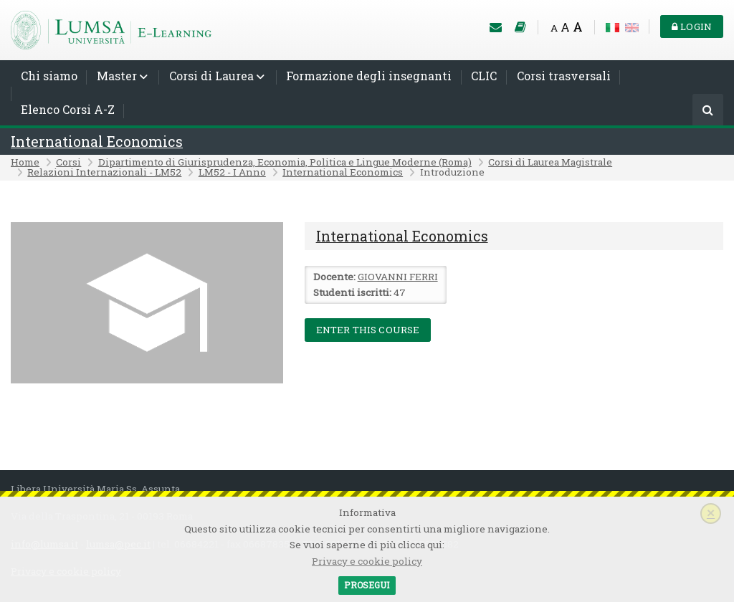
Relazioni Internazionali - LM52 (104, 172)
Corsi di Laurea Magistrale (550, 162)
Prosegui (366, 585)
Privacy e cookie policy (367, 561)
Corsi (68, 162)
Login (692, 26)
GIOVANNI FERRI (398, 276)
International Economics (97, 141)
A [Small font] (554, 28)
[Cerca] (707, 111)
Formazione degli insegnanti (369, 75)
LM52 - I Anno (232, 172)
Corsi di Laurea (211, 75)
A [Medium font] (565, 26)
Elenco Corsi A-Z (68, 109)
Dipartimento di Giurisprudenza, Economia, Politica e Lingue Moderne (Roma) (285, 162)
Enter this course (368, 329)
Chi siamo (49, 75)
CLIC (484, 75)
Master (117, 75)
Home (25, 162)
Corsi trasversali (564, 75)
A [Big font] (578, 27)
